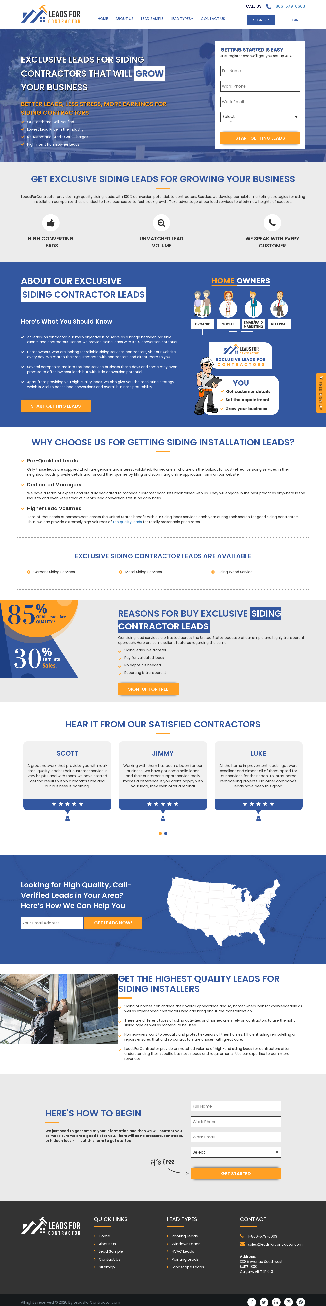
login (293, 20)
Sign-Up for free (148, 687)
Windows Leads (186, 1239)
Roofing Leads (185, 1231)
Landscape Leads (188, 1263)
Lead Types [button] (182, 18)
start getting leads (260, 138)
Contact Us (213, 18)
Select (260, 117)
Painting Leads (185, 1255)
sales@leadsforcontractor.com (271, 1240)
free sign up (321, 393)
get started (236, 1169)
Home (103, 18)
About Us (124, 18)
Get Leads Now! (113, 922)
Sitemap (107, 1263)
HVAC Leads (183, 1247)
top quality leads (127, 519)
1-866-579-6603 (285, 6)
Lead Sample (152, 18)
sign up (261, 20)
